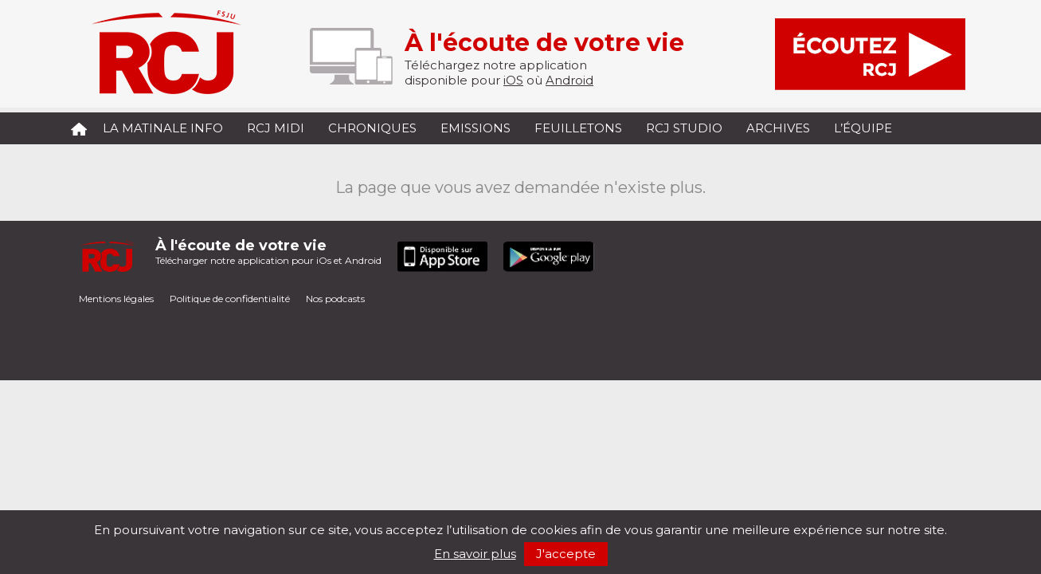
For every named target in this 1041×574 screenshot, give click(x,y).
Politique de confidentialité (230, 299)
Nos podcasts (335, 299)
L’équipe (863, 128)
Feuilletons (578, 128)
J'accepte (566, 553)
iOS (513, 80)
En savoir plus (475, 553)
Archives (778, 128)
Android (569, 80)
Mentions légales (116, 299)
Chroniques (372, 128)
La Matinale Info (163, 128)
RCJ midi (275, 128)
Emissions (475, 128)
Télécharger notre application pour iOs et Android (268, 251)
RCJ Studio (684, 128)
